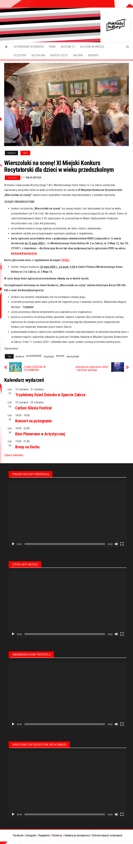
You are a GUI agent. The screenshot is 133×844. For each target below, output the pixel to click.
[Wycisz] (116, 544)
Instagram (31, 835)
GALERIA (78, 55)
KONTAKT (93, 55)
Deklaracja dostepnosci (77, 835)
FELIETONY (20, 55)
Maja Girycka (33, 177)
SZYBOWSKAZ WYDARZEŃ (29, 46)
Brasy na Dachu (27, 447)
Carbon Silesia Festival (33, 408)
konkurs (19, 356)
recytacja (48, 356)
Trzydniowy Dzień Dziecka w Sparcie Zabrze (50, 394)
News (25, 153)
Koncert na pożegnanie (33, 421)
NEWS (52, 46)
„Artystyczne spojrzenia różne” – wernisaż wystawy (92, 368)
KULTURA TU (68, 46)
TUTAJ (65, 260)
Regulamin (44, 835)
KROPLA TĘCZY (59, 55)
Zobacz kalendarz (14, 455)
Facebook (18, 835)
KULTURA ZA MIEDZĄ (92, 46)
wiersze (60, 355)
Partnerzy (57, 835)
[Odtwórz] (13, 544)
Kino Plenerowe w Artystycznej (40, 434)
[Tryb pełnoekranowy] (122, 544)
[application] (67, 514)
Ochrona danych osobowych (107, 835)
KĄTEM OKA (38, 55)
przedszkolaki (33, 355)
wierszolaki (72, 356)
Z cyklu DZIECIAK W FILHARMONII (34, 368)
